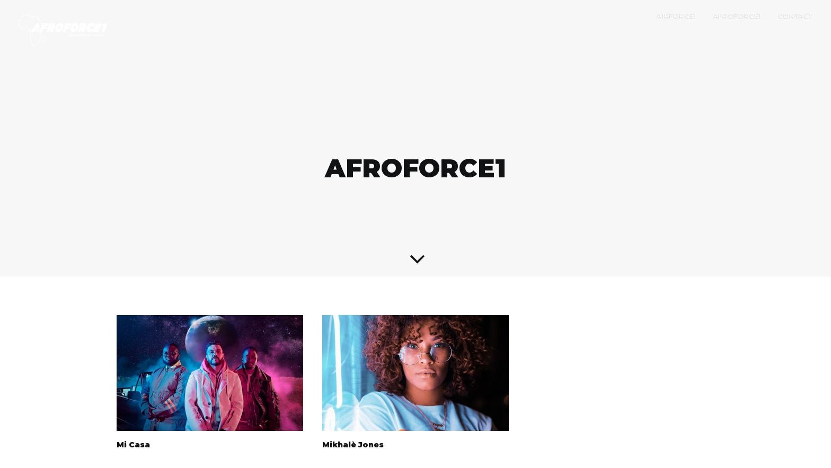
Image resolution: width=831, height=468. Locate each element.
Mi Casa (133, 433)
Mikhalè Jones (353, 433)
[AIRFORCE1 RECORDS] (63, 30)
